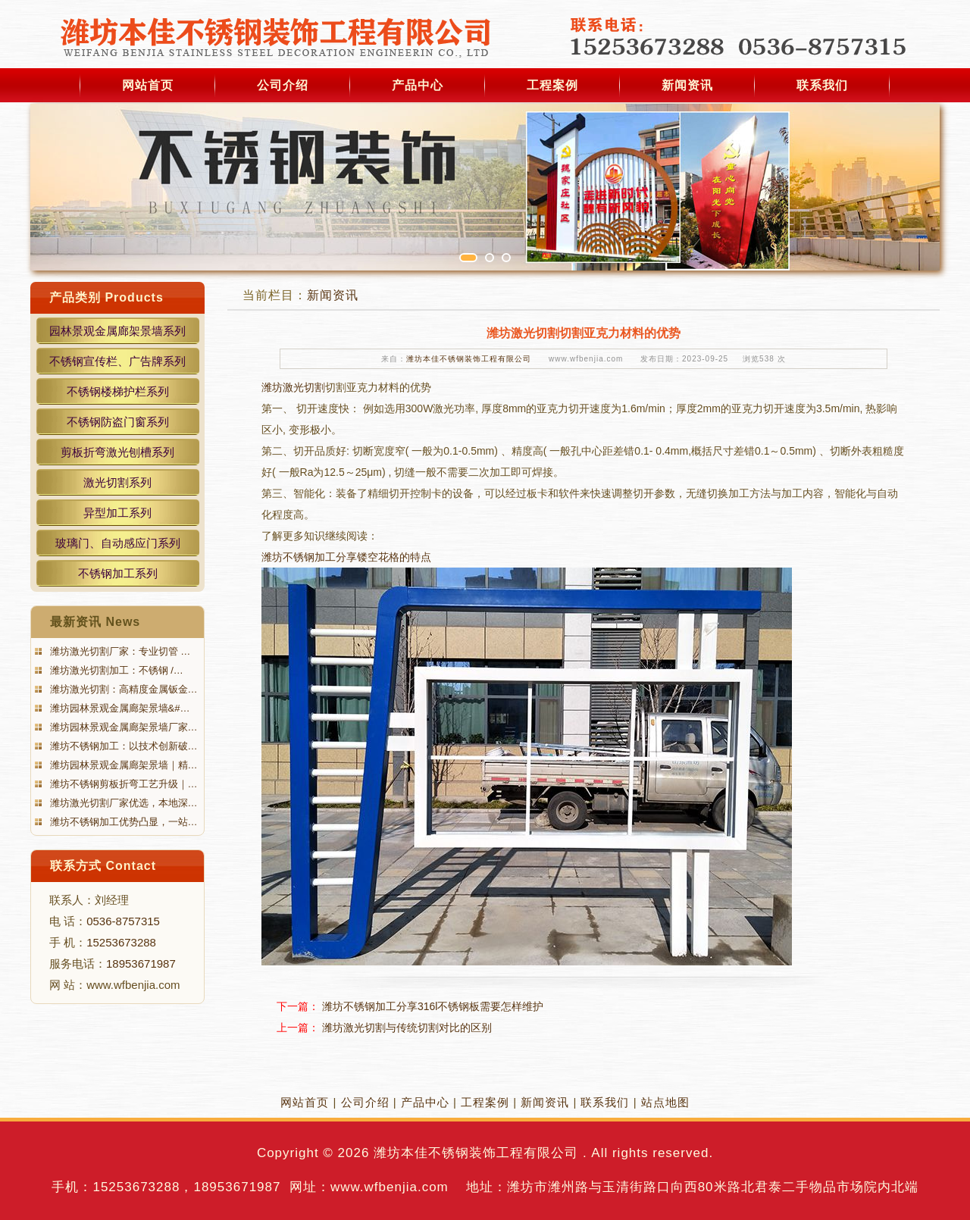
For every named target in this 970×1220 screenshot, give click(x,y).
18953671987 (141, 963)
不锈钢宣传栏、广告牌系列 (117, 361)
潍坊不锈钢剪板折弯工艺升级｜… (122, 784)
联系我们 (822, 85)
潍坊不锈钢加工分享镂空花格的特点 (346, 557)
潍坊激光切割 (293, 387)
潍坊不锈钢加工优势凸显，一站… (122, 821)
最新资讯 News (95, 621)
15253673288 (121, 942)
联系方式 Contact (103, 865)
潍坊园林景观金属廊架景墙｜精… (122, 765)
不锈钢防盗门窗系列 (118, 421)
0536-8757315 (123, 921)
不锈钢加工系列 (118, 573)
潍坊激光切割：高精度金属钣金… (122, 689)
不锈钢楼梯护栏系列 (118, 391)
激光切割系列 (117, 482)
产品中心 (417, 85)
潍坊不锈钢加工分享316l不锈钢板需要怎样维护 (432, 1006)
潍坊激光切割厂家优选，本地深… (122, 803)
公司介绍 (282, 85)
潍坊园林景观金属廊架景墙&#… (118, 708)
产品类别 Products (106, 297)
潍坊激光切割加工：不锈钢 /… (115, 670)
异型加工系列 (117, 512)
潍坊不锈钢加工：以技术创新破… (122, 746)
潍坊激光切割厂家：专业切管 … (118, 651)
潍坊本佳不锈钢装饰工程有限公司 (468, 359)
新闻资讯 (687, 85)
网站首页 (148, 85)
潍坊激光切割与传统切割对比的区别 (407, 1027)
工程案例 (552, 85)
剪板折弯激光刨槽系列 (117, 452)
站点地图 (665, 1102)
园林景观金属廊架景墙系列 (117, 330)
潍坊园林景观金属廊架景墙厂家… (122, 727)
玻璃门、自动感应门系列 (117, 542)
